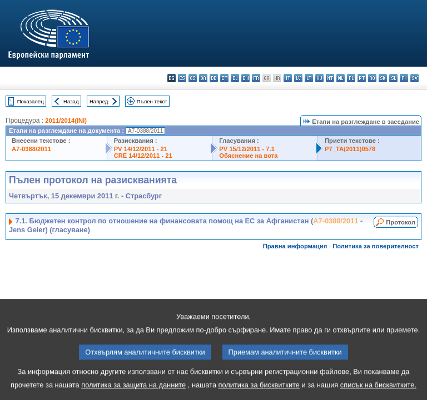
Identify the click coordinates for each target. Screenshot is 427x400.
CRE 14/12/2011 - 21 (143, 155)
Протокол (400, 222)
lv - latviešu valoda (298, 78)
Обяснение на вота (248, 155)
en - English (245, 78)
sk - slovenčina (383, 78)
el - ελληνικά (235, 78)
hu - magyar (319, 78)
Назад (71, 101)
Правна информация (295, 246)
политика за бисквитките (259, 392)
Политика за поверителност (375, 246)
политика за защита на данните (133, 392)
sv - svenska (414, 78)
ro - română (372, 78)
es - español (182, 78)
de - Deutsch (214, 78)
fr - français (256, 78)
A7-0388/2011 (31, 149)
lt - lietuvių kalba (309, 78)
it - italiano (288, 78)
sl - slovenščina (393, 78)
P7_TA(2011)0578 (350, 149)
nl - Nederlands (340, 78)
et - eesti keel (224, 78)
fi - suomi (404, 78)
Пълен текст (152, 101)
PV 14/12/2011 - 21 (140, 149)
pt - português (362, 78)
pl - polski (351, 78)
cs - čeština (192, 78)
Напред (99, 101)
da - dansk (203, 78)
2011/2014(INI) (66, 120)
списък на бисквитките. (378, 392)
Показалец (30, 101)
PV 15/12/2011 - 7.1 (247, 149)
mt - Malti (330, 78)
